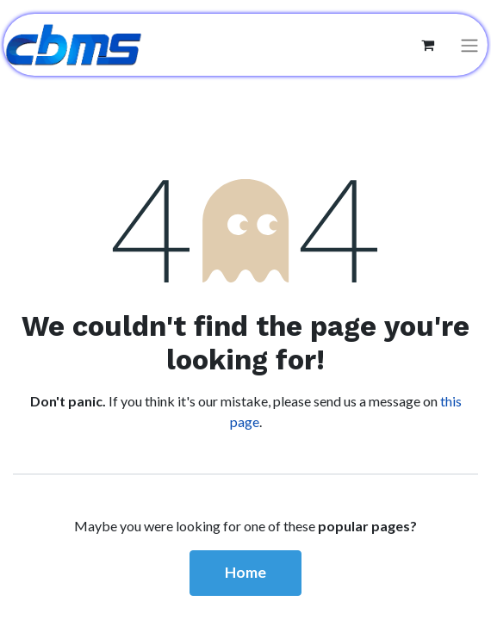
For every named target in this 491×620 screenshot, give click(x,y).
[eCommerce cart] (427, 45)
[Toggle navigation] (469, 45)
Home (245, 572)
